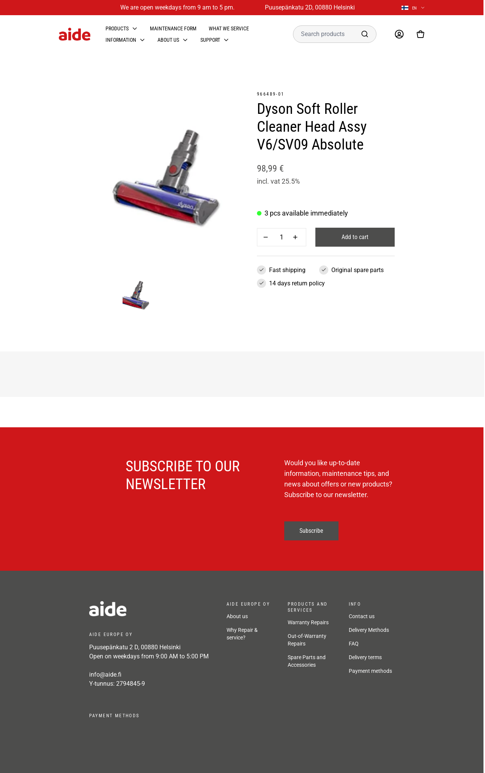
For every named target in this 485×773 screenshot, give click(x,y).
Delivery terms (365, 657)
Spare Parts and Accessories (307, 661)
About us (168, 40)
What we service (229, 28)
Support (210, 40)
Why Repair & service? (242, 634)
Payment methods (370, 671)
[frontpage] (150, 608)
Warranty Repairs (308, 622)
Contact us (362, 616)
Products (117, 28)
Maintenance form (173, 28)
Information (121, 40)
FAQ (354, 644)
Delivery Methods (369, 630)
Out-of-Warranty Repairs (307, 640)
